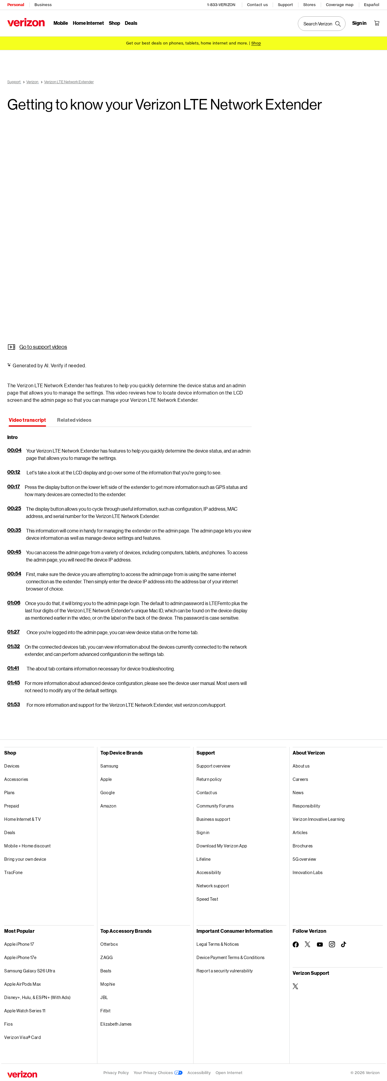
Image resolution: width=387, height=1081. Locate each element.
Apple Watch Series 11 (25, 1009)
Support (285, 4)
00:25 (14, 507)
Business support (213, 818)
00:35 (14, 529)
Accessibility (209, 871)
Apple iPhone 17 (19, 943)
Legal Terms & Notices (218, 943)
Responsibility (306, 804)
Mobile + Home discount (27, 844)
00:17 (13, 485)
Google (107, 791)
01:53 (13, 703)
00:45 (14, 551)
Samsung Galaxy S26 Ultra (29, 969)
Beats (106, 969)
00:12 (13, 471)
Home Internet (88, 23)
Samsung (109, 765)
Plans (9, 791)
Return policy (209, 778)
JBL (104, 996)
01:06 (13, 601)
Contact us (257, 4)
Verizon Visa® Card (22, 1036)
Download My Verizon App (222, 844)
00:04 (14, 449)
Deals (9, 831)
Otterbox (109, 943)
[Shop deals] (256, 43)
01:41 (13, 667)
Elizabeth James (116, 1023)
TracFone (13, 871)
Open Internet (229, 1072)
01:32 (13, 645)
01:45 (13, 681)
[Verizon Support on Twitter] (296, 985)
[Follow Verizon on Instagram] (332, 943)
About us (301, 765)
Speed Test (207, 898)
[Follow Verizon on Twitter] (308, 943)
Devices (12, 765)
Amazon (108, 804)
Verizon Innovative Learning (319, 818)
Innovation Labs (308, 871)
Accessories (16, 778)
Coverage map (339, 4)
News (298, 791)
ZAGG (106, 956)
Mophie (107, 983)
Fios (8, 1023)
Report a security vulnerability (225, 969)
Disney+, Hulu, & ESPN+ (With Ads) (37, 996)
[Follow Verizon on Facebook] (296, 944)
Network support (213, 884)
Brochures (303, 844)
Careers (300, 778)
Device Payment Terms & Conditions (231, 956)
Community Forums (215, 804)
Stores (309, 4)
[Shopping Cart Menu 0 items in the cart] (376, 23)
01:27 (13, 631)
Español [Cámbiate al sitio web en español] (371, 4)
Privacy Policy (116, 1072)
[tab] (27, 420)
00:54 (14, 572)
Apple (106, 778)
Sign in (203, 831)
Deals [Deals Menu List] (131, 23)
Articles (300, 831)
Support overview (213, 765)
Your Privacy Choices (158, 1072)
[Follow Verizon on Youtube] (320, 944)
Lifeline (203, 858)
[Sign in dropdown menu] (359, 23)
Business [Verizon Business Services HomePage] (43, 4)
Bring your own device (25, 858)
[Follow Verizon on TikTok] (344, 944)
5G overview (304, 858)
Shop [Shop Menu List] (114, 23)
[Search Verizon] (322, 23)
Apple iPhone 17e (20, 956)
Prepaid (11, 804)
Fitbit (105, 1009)
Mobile (61, 23)
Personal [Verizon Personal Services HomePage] (15, 4)
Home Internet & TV (22, 818)
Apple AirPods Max (22, 983)
